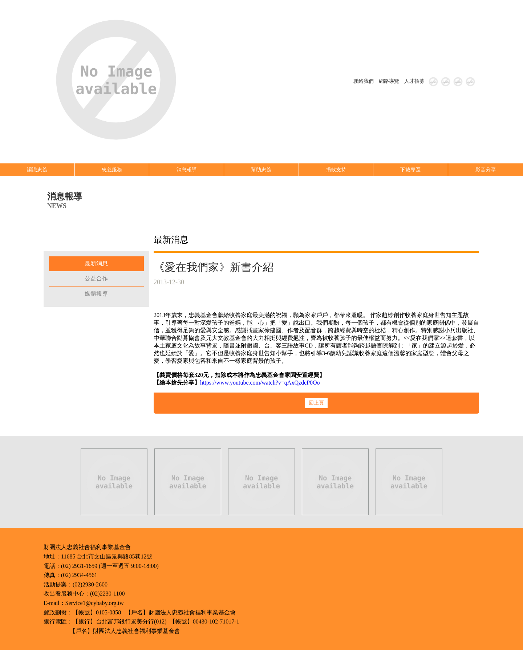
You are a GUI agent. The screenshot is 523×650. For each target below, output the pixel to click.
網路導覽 (389, 81)
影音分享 (485, 169)
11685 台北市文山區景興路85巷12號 (106, 556)
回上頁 (316, 403)
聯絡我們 (363, 81)
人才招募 (414, 81)
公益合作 (96, 278)
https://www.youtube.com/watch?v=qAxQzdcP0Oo (260, 382)
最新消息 (96, 263)
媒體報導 (96, 294)
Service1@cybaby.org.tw (94, 603)
